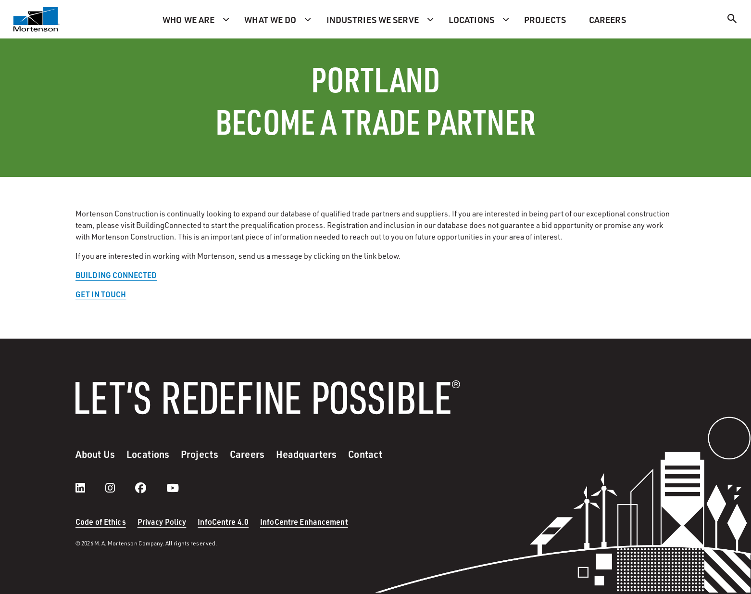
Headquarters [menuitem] (306, 454)
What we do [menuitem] (270, 19)
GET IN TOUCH (100, 294)
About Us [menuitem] (95, 454)
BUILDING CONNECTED (116, 275)
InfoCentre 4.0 (223, 522)
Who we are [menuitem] (188, 19)
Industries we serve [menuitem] (372, 19)
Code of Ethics (100, 522)
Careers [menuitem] (607, 19)
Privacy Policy (162, 522)
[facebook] (150, 487)
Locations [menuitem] (471, 19)
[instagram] (119, 487)
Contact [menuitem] (365, 454)
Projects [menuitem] (545, 19)
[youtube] (172, 487)
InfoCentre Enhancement (304, 522)
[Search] (732, 20)
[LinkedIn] (89, 487)
